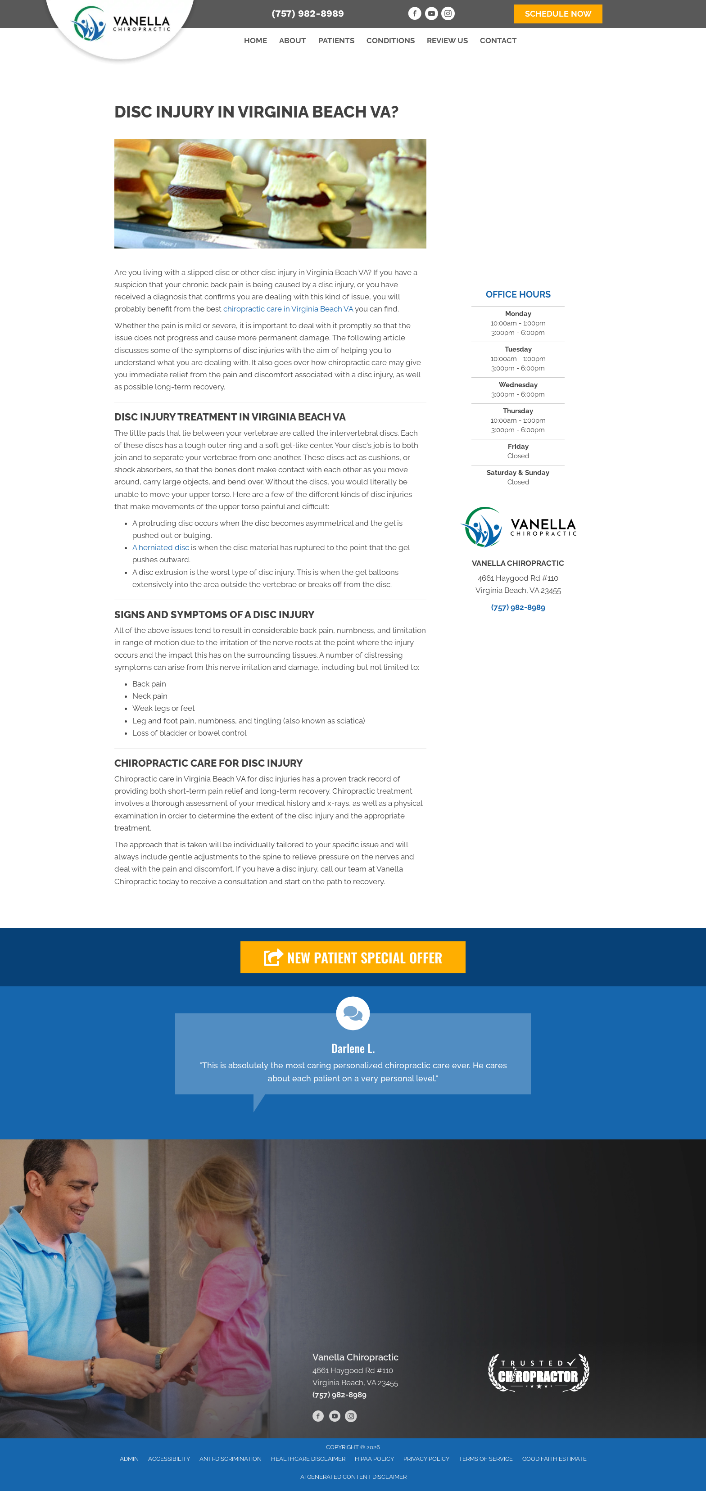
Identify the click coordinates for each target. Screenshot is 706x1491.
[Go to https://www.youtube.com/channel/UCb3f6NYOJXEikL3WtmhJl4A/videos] (431, 15)
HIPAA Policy (374, 1458)
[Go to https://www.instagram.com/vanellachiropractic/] (448, 15)
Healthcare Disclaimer (308, 1458)
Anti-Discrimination (230, 1458)
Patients (336, 40)
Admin (129, 1458)
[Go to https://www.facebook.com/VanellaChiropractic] (414, 15)
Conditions (391, 40)
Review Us (447, 40)
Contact (498, 40)
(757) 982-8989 (308, 13)
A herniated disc (160, 547)
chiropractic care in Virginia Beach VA (288, 308)
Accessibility (169, 1458)
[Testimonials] (353, 1053)
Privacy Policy (426, 1458)
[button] (353, 957)
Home (255, 40)
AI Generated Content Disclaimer (353, 1476)
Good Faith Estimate (554, 1458)
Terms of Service (486, 1458)
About (292, 40)
